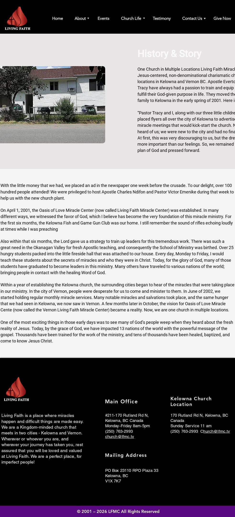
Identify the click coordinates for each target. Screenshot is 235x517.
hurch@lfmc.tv (216, 431)
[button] (77, 18)
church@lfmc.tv (119, 436)
